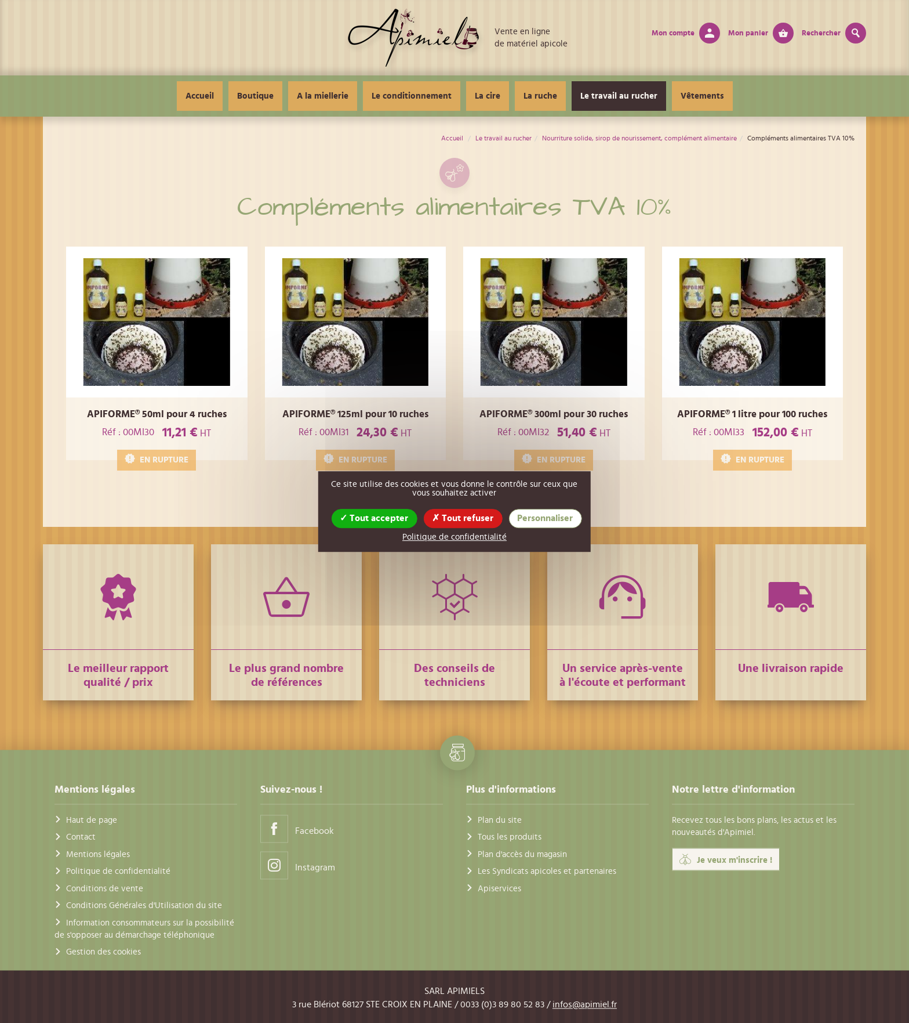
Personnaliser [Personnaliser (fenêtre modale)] (545, 518)
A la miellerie (322, 96)
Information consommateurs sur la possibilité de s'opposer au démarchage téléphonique (144, 929)
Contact (81, 837)
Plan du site (500, 820)
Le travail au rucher (618, 96)
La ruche (540, 96)
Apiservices (499, 888)
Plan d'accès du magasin (522, 854)
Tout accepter (374, 518)
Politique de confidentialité (118, 871)
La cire (487, 96)
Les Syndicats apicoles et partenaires (547, 871)
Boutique (255, 96)
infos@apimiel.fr (584, 1004)
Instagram (297, 865)
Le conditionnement (412, 96)
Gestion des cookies (103, 952)
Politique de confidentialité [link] (454, 537)
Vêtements (702, 96)
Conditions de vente (104, 888)
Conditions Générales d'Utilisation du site (144, 906)
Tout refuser (462, 518)
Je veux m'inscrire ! (725, 859)
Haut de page (91, 820)
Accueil (200, 96)
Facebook (297, 829)
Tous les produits (509, 837)
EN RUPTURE (156, 459)
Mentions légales (98, 854)
